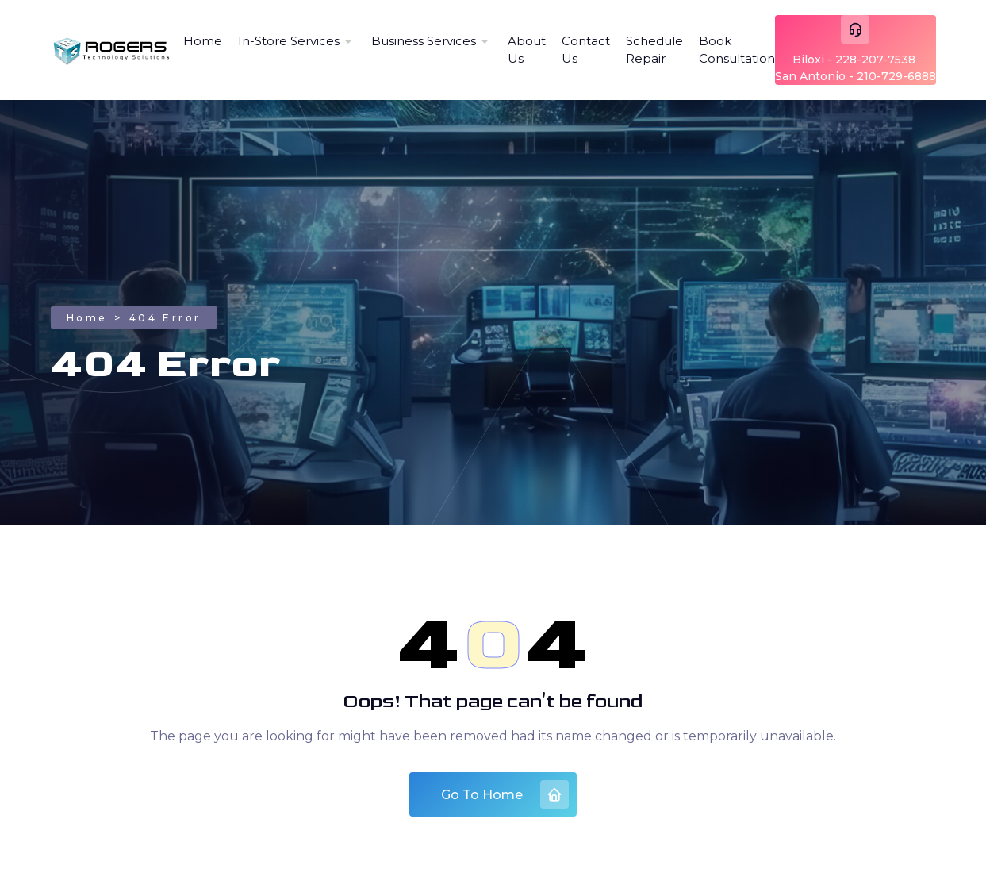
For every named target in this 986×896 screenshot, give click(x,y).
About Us (527, 50)
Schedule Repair (654, 50)
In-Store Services (289, 40)
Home (202, 40)
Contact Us (586, 50)
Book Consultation (737, 50)
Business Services (423, 40)
